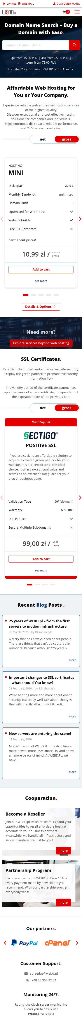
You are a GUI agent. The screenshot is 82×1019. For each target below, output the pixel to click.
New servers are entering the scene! (40, 733)
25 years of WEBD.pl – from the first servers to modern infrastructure (39, 624)
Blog (41, 604)
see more (41, 281)
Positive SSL (41, 440)
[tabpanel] (41, 223)
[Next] (80, 219)
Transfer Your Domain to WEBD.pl (41, 69)
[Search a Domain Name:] (35, 45)
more (72, 660)
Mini (41, 170)
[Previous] (2, 219)
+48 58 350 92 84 (41, 980)
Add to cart (41, 269)
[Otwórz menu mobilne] (77, 11)
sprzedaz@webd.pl (41, 973)
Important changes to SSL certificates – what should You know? (41, 680)
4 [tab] (52, 584)
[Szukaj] (74, 45)
